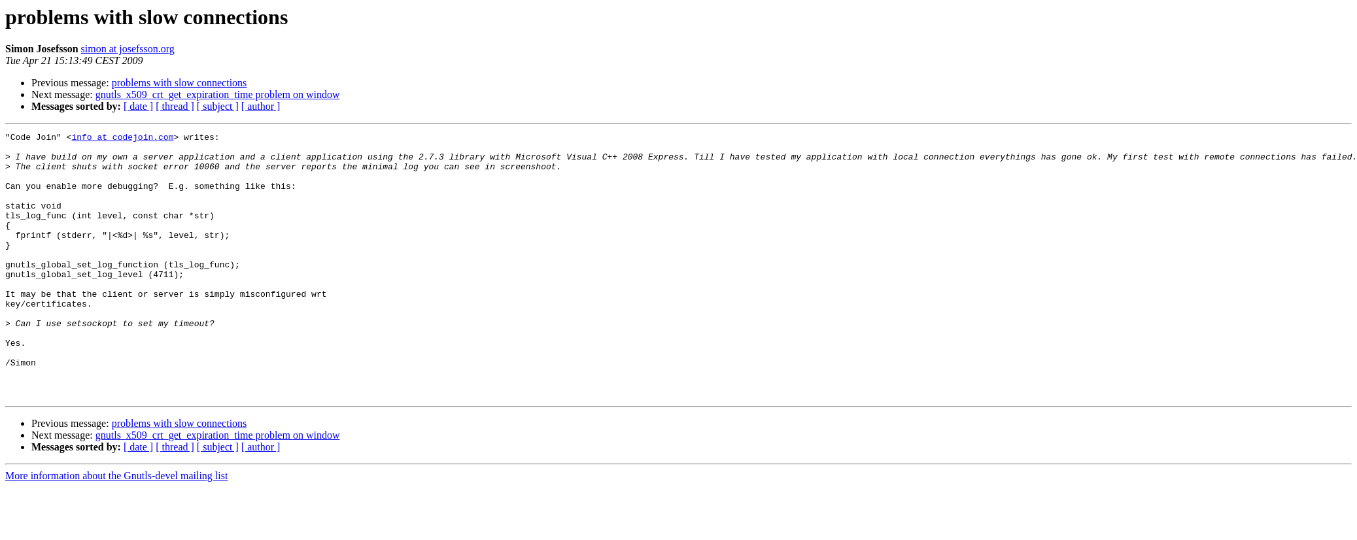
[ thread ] (175, 106)
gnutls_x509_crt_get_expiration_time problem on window (217, 94)
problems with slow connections (179, 82)
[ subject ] (218, 106)
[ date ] (138, 106)
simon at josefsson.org (128, 48)
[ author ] (261, 106)
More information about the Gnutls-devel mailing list (116, 528)
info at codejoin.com (122, 138)
